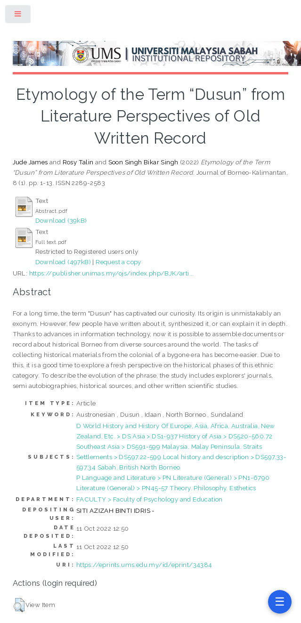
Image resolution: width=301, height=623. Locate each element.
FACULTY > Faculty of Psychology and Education (149, 499)
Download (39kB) (61, 220)
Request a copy (118, 262)
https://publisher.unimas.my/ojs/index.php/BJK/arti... (111, 273)
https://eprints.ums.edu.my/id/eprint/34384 (144, 564)
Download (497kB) (63, 262)
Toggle (18, 16)
